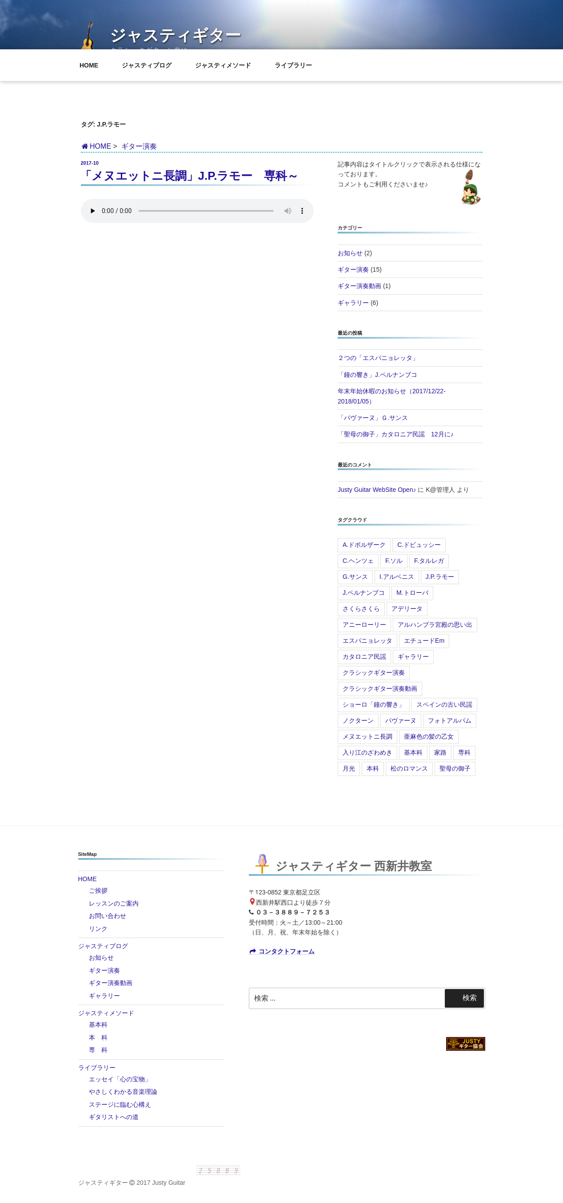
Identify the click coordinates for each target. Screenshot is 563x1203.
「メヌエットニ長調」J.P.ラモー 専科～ (189, 175)
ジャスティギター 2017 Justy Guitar (132, 1182)
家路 (440, 752)
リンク (98, 928)
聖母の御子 (455, 768)
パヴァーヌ (400, 720)
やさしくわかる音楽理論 (123, 1091)
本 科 (98, 1037)
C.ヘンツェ (358, 560)
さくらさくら (361, 608)
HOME (93, 65)
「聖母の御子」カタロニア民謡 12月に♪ (396, 434)
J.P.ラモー (440, 576)
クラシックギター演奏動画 (380, 688)
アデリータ (407, 608)
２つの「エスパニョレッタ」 (378, 357)
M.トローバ (412, 592)
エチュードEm (424, 640)
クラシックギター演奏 (374, 672)
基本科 (413, 752)
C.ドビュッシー (419, 544)
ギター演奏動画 (359, 285)
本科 (373, 768)
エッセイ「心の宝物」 (120, 1079)
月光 (349, 768)
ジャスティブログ (151, 65)
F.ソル (394, 560)
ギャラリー (353, 302)
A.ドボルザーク (364, 544)
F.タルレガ (429, 560)
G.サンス (355, 576)
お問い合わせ (107, 915)
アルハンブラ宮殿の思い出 (435, 624)
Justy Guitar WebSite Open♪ (377, 489)
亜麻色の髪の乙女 (429, 736)
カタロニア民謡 (364, 656)
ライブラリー (297, 65)
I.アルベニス (396, 576)
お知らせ (350, 253)
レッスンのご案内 (114, 903)
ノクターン (358, 720)
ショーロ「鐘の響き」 (374, 704)
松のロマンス (409, 768)
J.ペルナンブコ (364, 592)
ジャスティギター (175, 35)
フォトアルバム (449, 720)
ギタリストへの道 (114, 1116)
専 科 (98, 1049)
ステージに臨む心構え (120, 1104)
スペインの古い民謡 (444, 704)
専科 (464, 752)
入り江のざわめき (367, 752)
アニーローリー (364, 624)
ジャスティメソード (227, 65)
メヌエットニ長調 (367, 736)
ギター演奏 (139, 146)
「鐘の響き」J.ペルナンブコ (377, 374)
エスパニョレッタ (367, 640)
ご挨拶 (98, 890)
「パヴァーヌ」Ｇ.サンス (373, 417)
